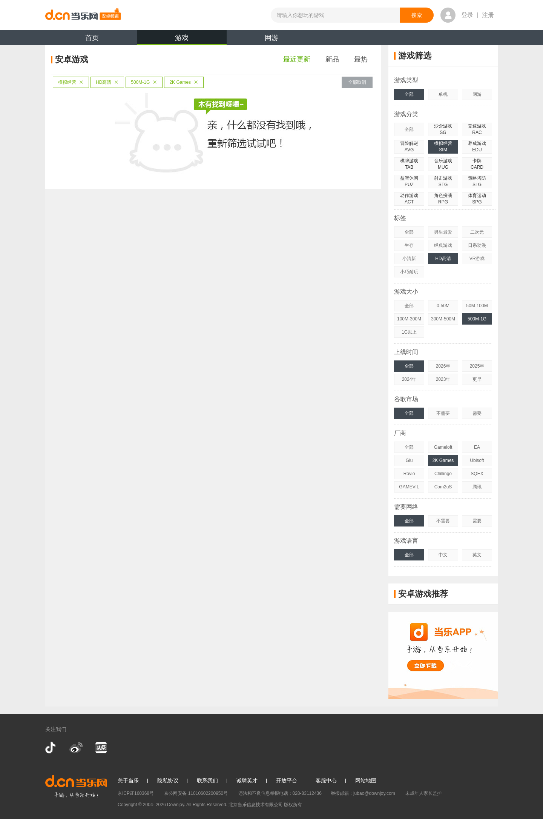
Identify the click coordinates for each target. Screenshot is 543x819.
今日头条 (101, 748)
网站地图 (365, 780)
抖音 (51, 748)
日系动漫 (477, 245)
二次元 (477, 232)
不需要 (443, 413)
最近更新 (296, 59)
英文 (477, 554)
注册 (488, 15)
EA (477, 447)
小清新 (409, 258)
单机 (443, 94)
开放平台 (286, 780)
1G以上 (409, 332)
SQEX (477, 473)
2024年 (409, 379)
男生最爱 (443, 232)
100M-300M (409, 319)
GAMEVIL (409, 487)
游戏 (182, 39)
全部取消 (357, 82)
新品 (332, 59)
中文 (443, 554)
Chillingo (443, 473)
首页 (92, 38)
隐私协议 (167, 780)
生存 (409, 245)
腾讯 (477, 487)
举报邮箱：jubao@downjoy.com (363, 793)
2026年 (443, 366)
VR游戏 (477, 258)
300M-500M (443, 319)
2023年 (443, 379)
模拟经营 (71, 82)
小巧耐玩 (409, 271)
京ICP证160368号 (136, 793)
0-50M (443, 305)
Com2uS (443, 487)
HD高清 (107, 82)
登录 (467, 15)
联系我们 (207, 780)
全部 (409, 94)
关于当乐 (128, 780)
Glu (409, 460)
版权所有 (293, 804)
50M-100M (477, 305)
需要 (477, 413)
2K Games (183, 82)
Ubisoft (477, 460)
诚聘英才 (247, 780)
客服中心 (326, 780)
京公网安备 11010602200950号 (196, 793)
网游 (271, 38)
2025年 (477, 366)
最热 (361, 59)
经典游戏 (443, 245)
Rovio (409, 473)
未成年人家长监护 (423, 793)
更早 (477, 379)
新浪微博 (76, 748)
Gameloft (443, 447)
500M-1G (144, 82)
